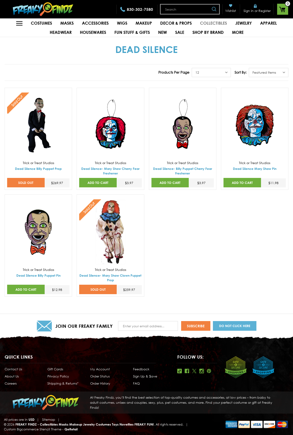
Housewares (93, 32)
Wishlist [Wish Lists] (230, 11)
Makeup (144, 23)
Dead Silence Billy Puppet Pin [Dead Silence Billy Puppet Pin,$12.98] (38, 275)
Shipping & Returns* (62, 383)
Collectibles (213, 23)
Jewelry (243, 23)
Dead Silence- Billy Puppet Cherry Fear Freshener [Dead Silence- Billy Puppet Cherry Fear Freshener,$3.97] (182, 171)
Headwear (61, 32)
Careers (11, 383)
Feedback (141, 369)
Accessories (95, 23)
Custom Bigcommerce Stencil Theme (32, 429)
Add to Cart (97, 183)
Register (264, 11)
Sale (179, 32)
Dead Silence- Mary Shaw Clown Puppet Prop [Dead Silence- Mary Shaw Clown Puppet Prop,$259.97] (110, 277)
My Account (100, 369)
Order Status (100, 376)
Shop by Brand (208, 32)
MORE (238, 32)
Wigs (122, 23)
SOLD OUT (25, 183)
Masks (67, 23)
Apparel (268, 23)
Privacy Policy (58, 376)
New (162, 32)
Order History (100, 383)
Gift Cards (55, 369)
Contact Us (13, 369)
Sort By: (241, 72)
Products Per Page (173, 72)
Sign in (249, 11)
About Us (12, 376)
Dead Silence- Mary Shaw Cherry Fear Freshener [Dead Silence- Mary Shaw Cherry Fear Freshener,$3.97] (110, 171)
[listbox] (211, 72)
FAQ (136, 383)
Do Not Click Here (234, 326)
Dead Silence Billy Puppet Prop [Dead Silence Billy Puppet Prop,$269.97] (38, 169)
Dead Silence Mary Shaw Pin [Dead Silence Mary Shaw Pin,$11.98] (254, 169)
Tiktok (179, 371)
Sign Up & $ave (145, 376)
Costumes (41, 23)
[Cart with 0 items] (282, 9)
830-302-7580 (140, 9)
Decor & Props (176, 23)
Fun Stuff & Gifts (132, 32)
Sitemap (48, 419)
